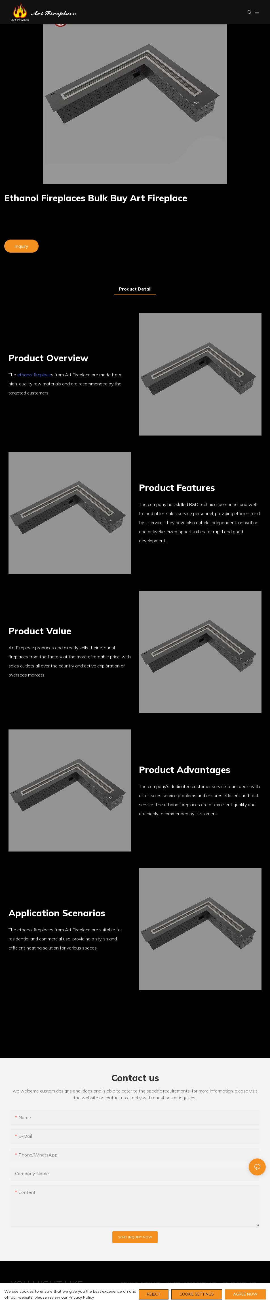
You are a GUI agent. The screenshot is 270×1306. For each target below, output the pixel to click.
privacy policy (81, 1297)
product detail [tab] (135, 289)
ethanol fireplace (34, 374)
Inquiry (21, 246)
